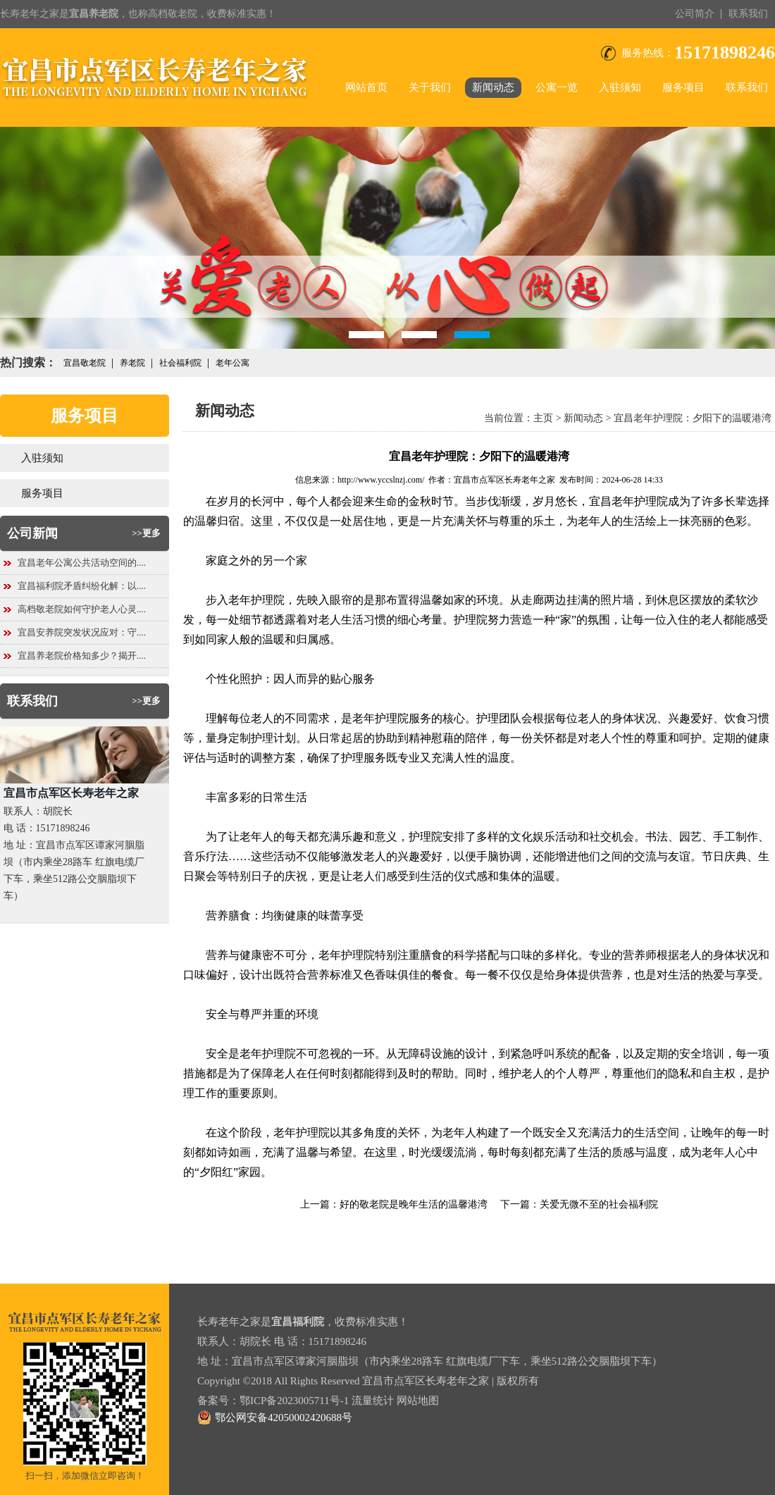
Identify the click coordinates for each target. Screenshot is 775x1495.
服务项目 (683, 87)
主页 (543, 418)
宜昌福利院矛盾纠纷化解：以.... (82, 586)
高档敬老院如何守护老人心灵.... (82, 609)
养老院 (132, 363)
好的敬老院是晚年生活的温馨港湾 (414, 1204)
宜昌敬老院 (84, 363)
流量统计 (373, 1400)
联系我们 (748, 13)
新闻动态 (493, 87)
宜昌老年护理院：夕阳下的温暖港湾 (692, 418)
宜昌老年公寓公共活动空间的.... (82, 562)
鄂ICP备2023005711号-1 (294, 1400)
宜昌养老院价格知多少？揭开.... (82, 655)
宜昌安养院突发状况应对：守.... (82, 632)
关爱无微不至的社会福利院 (599, 1204)
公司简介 (694, 13)
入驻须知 (620, 87)
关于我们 (430, 87)
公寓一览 (556, 87)
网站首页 (366, 87)
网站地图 (418, 1400)
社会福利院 (180, 363)
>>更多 (146, 533)
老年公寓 (232, 363)
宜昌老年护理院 (628, 501)
